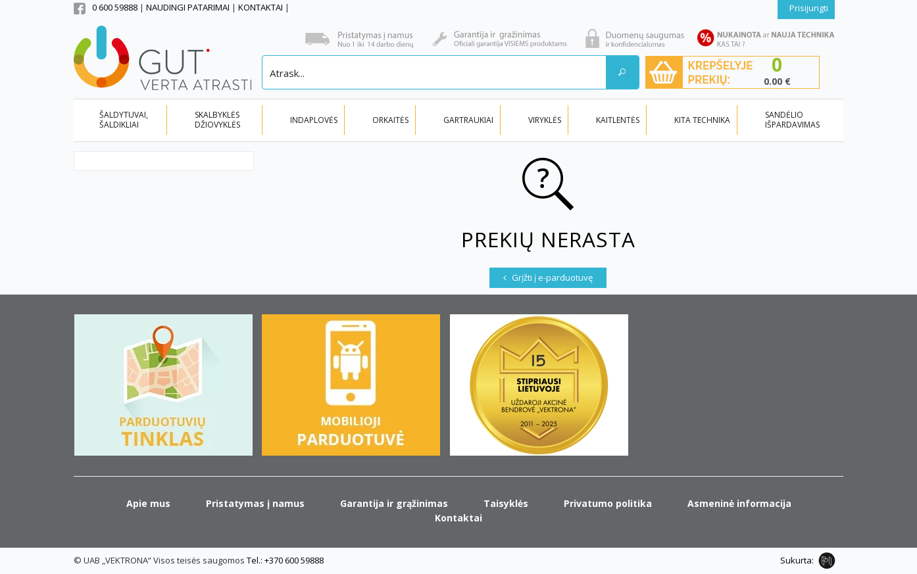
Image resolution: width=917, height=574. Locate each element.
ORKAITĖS (390, 120)
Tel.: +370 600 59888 (285, 560)
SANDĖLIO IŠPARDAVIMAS (792, 119)
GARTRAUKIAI (468, 120)
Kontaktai (458, 518)
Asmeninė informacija (739, 503)
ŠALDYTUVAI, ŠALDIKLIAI (123, 119)
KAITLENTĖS (617, 120)
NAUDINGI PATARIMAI (189, 7)
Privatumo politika (608, 503)
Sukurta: (797, 560)
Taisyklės (505, 503)
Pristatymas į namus (255, 503)
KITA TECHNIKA (702, 120)
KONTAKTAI (261, 7)
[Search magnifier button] (622, 72)
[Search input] (435, 72)
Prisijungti (808, 8)
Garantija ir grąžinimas (394, 503)
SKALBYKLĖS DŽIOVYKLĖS (217, 119)
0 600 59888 (114, 7)
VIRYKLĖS (544, 120)
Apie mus (148, 503)
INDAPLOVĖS (313, 120)
